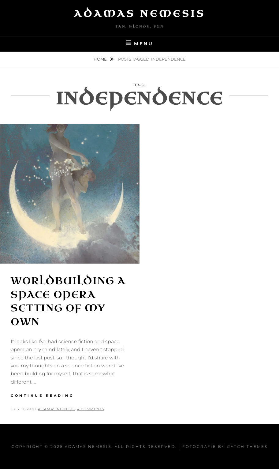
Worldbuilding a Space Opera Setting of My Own (68, 301)
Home (101, 59)
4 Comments (90, 409)
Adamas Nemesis (139, 14)
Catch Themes (247, 446)
